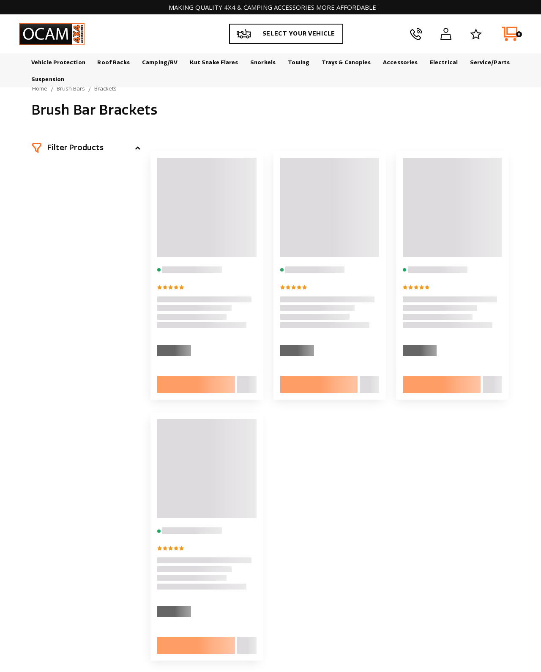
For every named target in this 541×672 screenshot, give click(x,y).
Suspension (47, 79)
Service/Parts (490, 62)
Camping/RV (160, 62)
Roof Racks (113, 62)
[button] (86, 148)
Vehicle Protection (58, 62)
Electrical (444, 62)
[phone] (416, 34)
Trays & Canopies (346, 62)
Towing (299, 62)
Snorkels (263, 62)
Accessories (400, 62)
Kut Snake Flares (214, 62)
